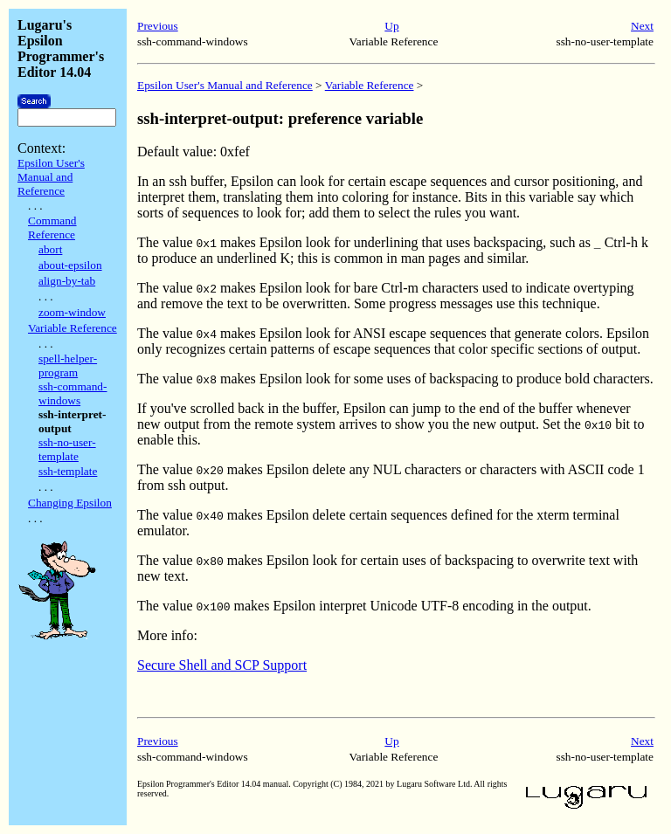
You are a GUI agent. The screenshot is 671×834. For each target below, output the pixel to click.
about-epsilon (70, 265)
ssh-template (67, 471)
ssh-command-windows (72, 393)
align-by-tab (66, 280)
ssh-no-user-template (67, 449)
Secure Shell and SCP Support (222, 665)
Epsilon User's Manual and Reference (51, 176)
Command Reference (52, 227)
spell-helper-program (67, 365)
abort (50, 249)
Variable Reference (72, 327)
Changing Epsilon (70, 502)
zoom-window (72, 312)
